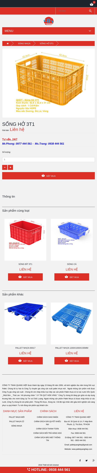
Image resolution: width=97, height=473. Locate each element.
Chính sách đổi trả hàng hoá (47, 433)
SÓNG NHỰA (24, 43)
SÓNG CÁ (72, 264)
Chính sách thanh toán (47, 429)
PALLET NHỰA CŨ (16, 421)
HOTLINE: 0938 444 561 (48, 470)
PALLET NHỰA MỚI (16, 417)
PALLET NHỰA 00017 (25, 348)
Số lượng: (6, 152)
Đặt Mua (48, 175)
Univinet (55, 465)
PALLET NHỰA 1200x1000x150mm (71, 348)
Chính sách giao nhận (47, 417)
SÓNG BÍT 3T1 (25, 264)
